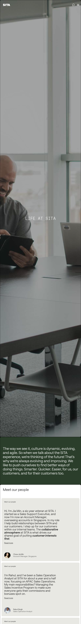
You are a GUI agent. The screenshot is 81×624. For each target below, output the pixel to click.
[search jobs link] (73, 5)
